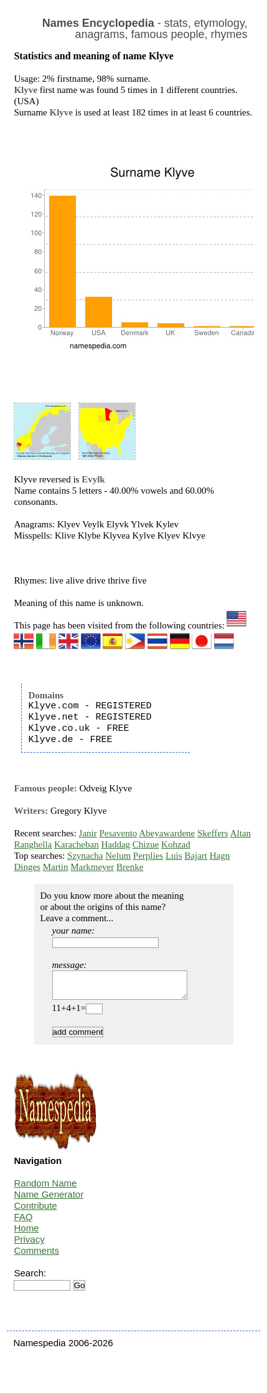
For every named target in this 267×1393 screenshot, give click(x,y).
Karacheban (76, 844)
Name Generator (48, 1200)
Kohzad (175, 844)
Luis (174, 856)
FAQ (23, 1222)
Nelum (118, 856)
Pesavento (119, 833)
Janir (88, 833)
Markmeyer (92, 867)
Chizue (146, 844)
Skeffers (212, 833)
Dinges (27, 867)
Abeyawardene (167, 833)
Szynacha (85, 856)
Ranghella (33, 844)
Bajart (195, 856)
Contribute (35, 1211)
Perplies (148, 856)
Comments (36, 1256)
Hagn (220, 856)
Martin (55, 867)
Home (26, 1233)
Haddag (115, 844)
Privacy (29, 1244)
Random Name (45, 1188)
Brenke (129, 867)
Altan (240, 833)
